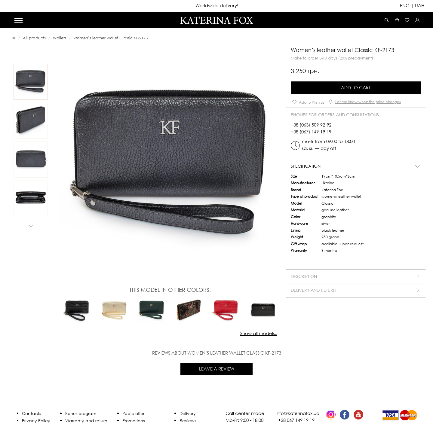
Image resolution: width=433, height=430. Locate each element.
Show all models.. (258, 333)
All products (34, 37)
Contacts (31, 413)
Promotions (133, 420)
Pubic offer (133, 413)
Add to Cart (355, 87)
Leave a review (216, 368)
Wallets (59, 37)
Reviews (188, 420)
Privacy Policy (36, 420)
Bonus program (80, 413)
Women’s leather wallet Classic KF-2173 (110, 37)
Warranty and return (86, 420)
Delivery (188, 413)
